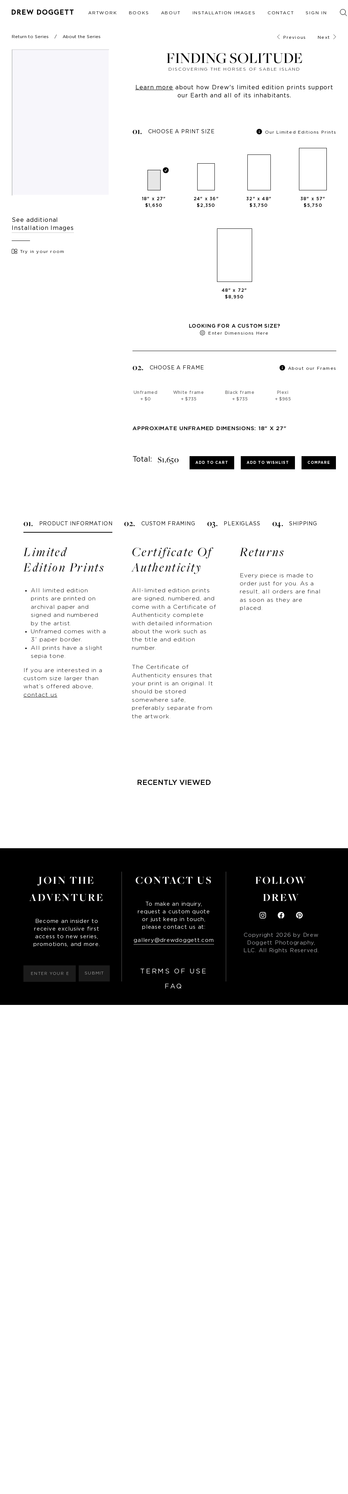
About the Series (82, 36)
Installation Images (224, 13)
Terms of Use (173, 971)
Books (139, 13)
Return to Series (30, 36)
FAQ (174, 986)
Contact (280, 13)
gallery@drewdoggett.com (174, 940)
